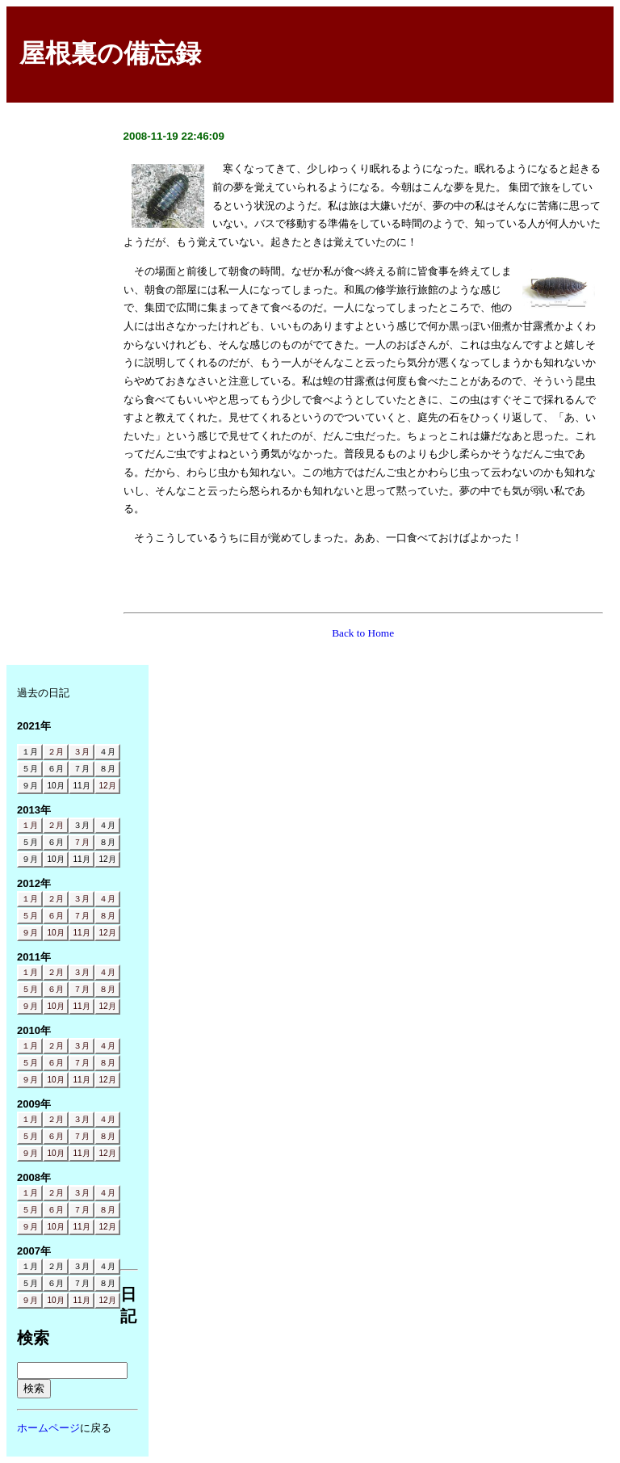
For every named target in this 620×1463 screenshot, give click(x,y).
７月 (81, 842)
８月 (107, 915)
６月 (56, 915)
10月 (55, 932)
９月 (30, 932)
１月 (30, 825)
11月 (81, 932)
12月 (106, 785)
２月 (56, 751)
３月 (81, 751)
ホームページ (48, 1428)
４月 (107, 898)
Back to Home (363, 633)
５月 (30, 915)
